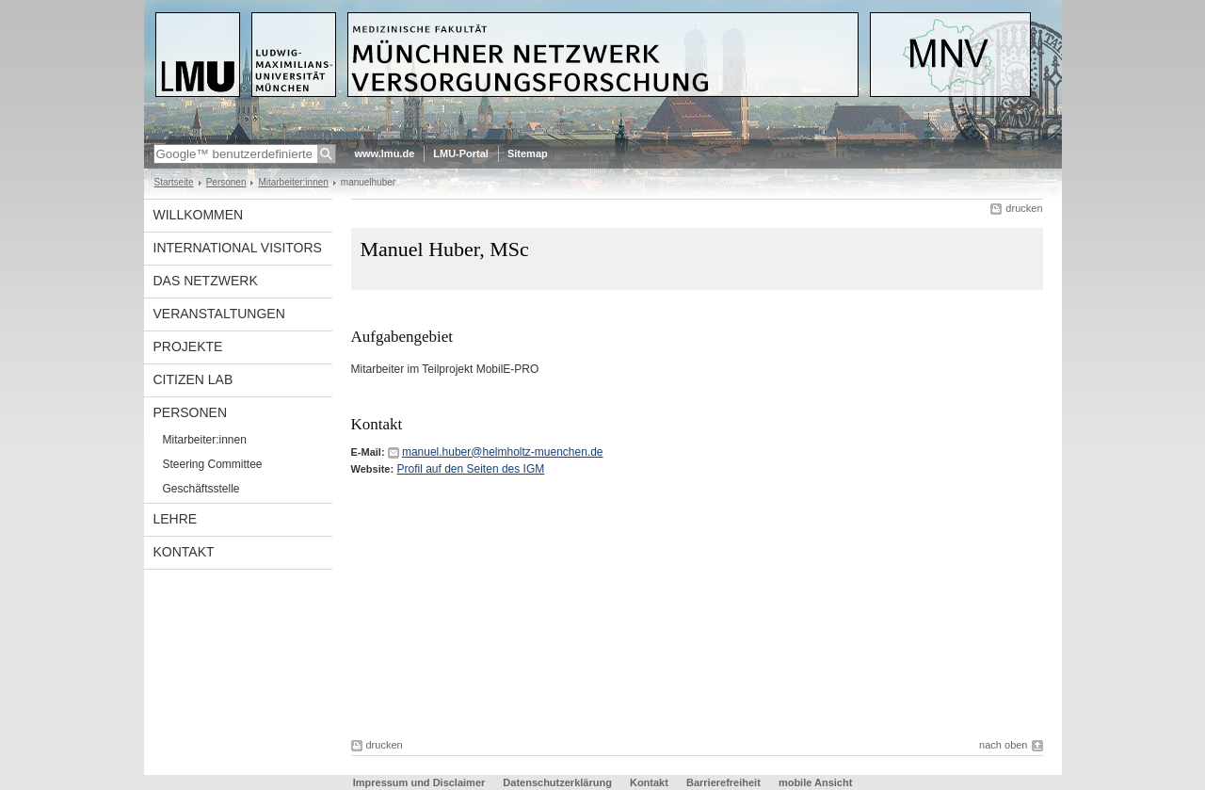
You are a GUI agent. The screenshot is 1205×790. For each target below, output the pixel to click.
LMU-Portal (461, 153)
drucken (1023, 208)
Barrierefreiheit (724, 782)
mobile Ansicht (815, 782)
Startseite (174, 182)
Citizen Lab (193, 379)
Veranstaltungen (219, 313)
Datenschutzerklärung (557, 782)
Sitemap (527, 153)
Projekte (188, 346)
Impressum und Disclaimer (419, 782)
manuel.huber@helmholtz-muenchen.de (502, 452)
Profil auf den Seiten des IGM (470, 469)
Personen (226, 182)
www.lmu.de (385, 153)
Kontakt (184, 551)
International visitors (237, 247)
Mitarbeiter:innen (293, 182)
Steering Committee (213, 464)
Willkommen (198, 214)
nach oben (1003, 744)
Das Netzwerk (205, 280)
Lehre (175, 518)
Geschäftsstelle (201, 488)
